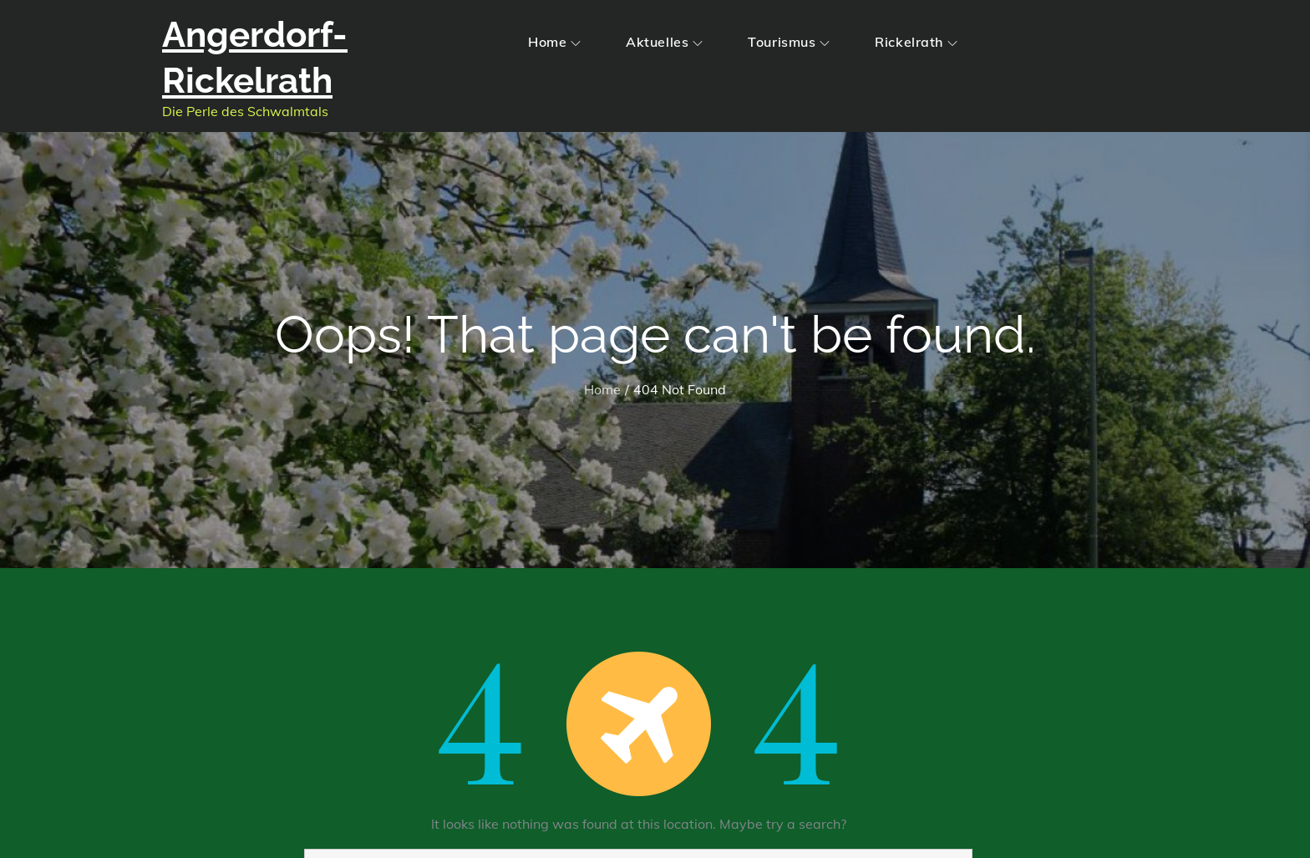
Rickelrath (916, 41)
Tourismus (789, 41)
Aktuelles (664, 41)
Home (554, 41)
